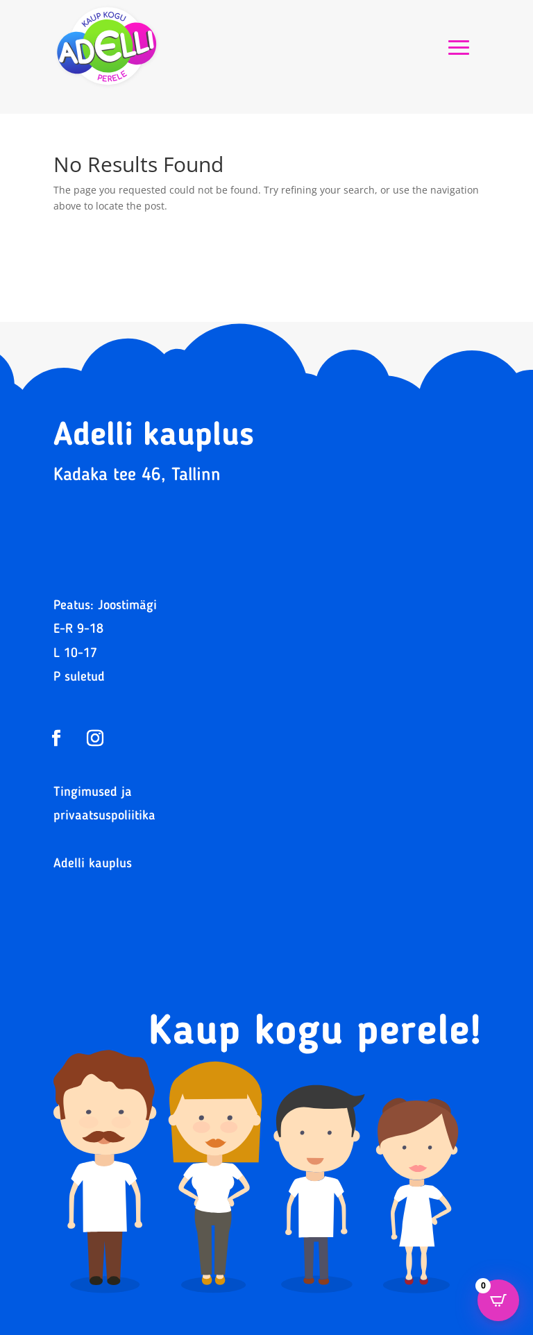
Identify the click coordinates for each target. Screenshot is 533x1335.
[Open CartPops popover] (498, 1300)
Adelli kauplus (92, 864)
